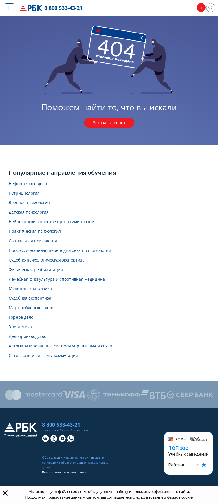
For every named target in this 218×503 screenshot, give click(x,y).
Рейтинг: (177, 479)
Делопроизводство (30, 348)
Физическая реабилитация (39, 277)
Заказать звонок (109, 123)
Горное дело (23, 328)
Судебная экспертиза (33, 308)
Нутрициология (26, 195)
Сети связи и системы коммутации (48, 369)
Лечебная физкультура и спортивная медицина (63, 287)
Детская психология (31, 216)
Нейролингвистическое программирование (59, 226)
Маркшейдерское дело (34, 318)
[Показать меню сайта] (9, 7)
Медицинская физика (33, 297)
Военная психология (32, 205)
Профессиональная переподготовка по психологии (67, 256)
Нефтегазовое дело (31, 185)
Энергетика (22, 338)
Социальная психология (36, 246)
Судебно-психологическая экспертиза (52, 267)
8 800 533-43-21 (65, 8)
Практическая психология (38, 236)
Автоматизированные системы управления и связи (67, 359)
